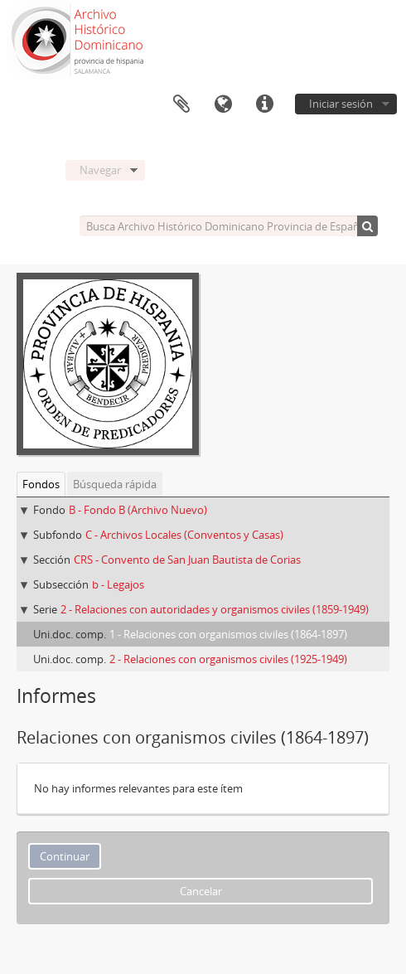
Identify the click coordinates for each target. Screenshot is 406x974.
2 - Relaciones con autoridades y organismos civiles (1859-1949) (214, 609)
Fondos (41, 484)
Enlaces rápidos (264, 104)
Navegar (100, 169)
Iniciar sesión (341, 103)
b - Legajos (118, 584)
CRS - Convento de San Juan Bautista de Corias (187, 559)
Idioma (223, 104)
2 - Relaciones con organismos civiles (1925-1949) (228, 659)
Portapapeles (181, 104)
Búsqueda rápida (115, 484)
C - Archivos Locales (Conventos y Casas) (184, 534)
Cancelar (201, 891)
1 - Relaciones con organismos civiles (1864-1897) (228, 634)
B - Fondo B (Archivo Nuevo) (138, 509)
